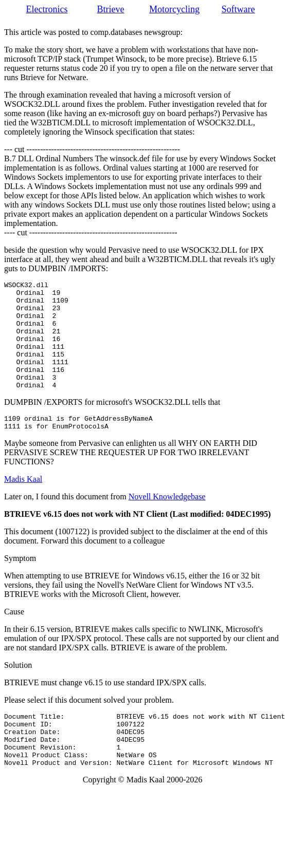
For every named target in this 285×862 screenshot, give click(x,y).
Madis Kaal (23, 503)
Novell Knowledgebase (167, 521)
